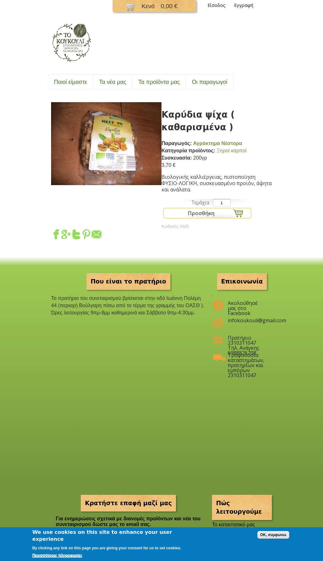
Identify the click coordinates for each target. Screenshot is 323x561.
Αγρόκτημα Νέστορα (217, 143)
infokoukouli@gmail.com (246, 320)
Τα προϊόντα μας (159, 82)
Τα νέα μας (112, 82)
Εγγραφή (243, 5)
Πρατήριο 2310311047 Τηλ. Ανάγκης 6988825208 (243, 340)
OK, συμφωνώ (273, 535)
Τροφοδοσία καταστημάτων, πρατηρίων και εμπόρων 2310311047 (246, 358)
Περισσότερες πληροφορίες (57, 555)
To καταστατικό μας (233, 524)
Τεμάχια (200, 202)
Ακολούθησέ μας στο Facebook (243, 306)
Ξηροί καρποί (232, 150)
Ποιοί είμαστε (70, 82)
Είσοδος (217, 5)
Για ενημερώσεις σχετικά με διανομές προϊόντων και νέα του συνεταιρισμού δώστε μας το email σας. (128, 521)
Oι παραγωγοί (209, 82)
